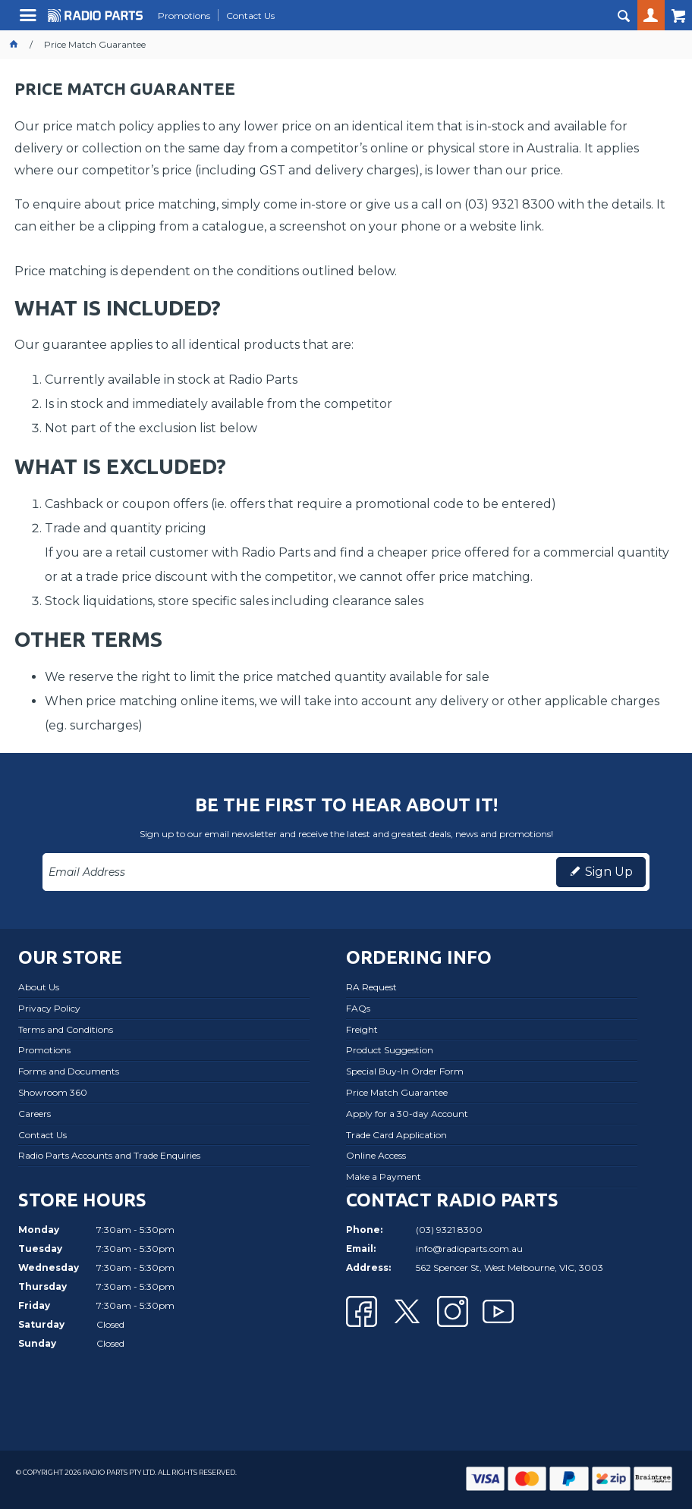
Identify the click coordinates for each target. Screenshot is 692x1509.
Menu (30, 21)
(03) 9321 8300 (449, 1229)
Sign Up (609, 871)
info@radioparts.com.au (469, 1248)
